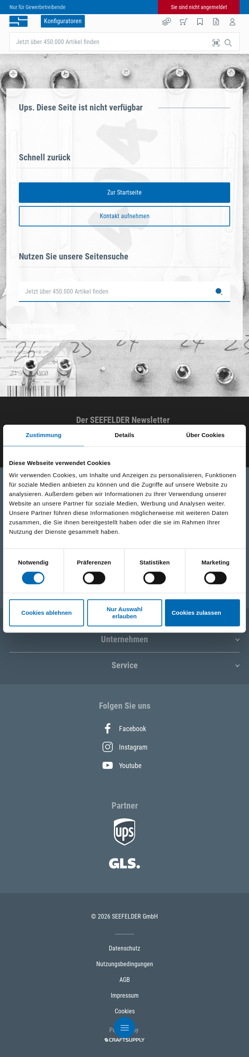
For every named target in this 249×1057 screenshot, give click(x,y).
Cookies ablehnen (46, 612)
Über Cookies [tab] (205, 435)
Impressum (125, 995)
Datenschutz (124, 948)
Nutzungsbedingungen (124, 964)
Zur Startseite (124, 192)
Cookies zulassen (196, 612)
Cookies (125, 1011)
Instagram (124, 747)
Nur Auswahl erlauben (124, 612)
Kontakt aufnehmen (125, 216)
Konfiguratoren (63, 21)
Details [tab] (124, 435)
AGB (124, 979)
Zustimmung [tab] (44, 435)
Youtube (122, 765)
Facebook (124, 728)
